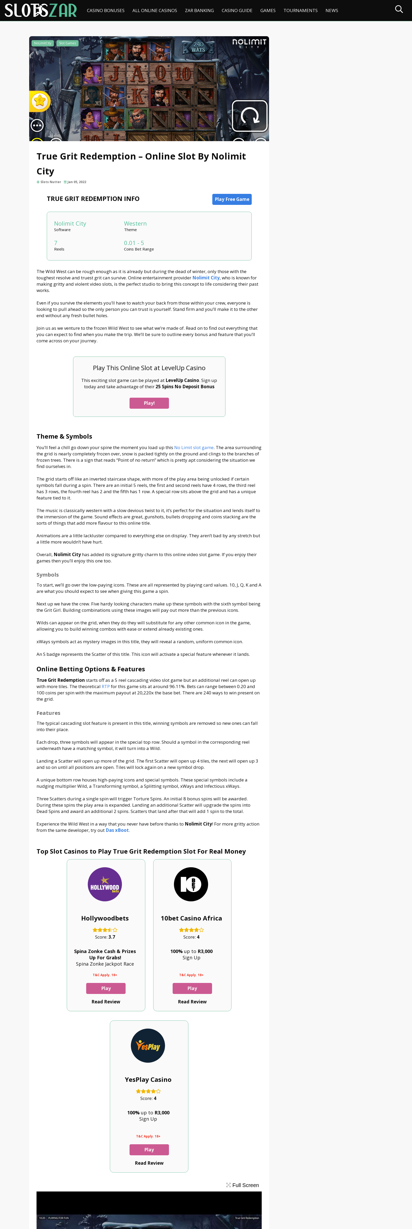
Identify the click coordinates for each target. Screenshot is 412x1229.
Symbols (296, 65)
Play (70, 1002)
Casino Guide (237, 10)
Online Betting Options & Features (317, 74)
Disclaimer (95, 1202)
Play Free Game (228, 201)
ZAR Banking (199, 10)
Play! (145, 404)
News (332, 10)
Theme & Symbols (301, 56)
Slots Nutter (51, 183)
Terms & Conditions (165, 1202)
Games (268, 10)
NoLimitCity (43, 44)
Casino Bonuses (106, 10)
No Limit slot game (194, 448)
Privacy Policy (126, 1202)
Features (296, 82)
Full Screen (235, 1037)
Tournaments (301, 10)
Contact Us (43, 1202)
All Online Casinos (154, 10)
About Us (69, 1202)
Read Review (70, 1015)
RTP (113, 687)
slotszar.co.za (81, 1223)
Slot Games (67, 44)
